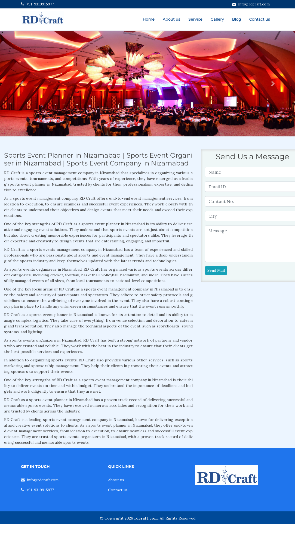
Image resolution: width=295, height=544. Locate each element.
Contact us (259, 19)
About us (171, 19)
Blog (236, 19)
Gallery (217, 19)
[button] (22, 83)
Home (149, 19)
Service (195, 19)
